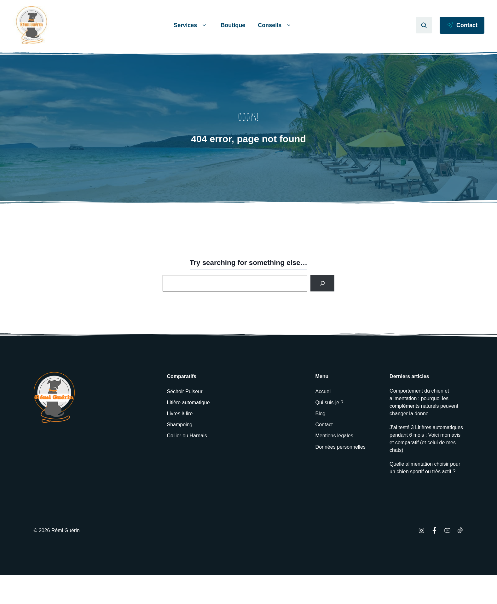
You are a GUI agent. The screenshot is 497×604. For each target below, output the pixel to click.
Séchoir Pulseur (185, 391)
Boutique (233, 25)
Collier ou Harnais (187, 435)
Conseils (275, 25)
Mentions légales (334, 435)
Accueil (323, 391)
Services (191, 25)
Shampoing (180, 424)
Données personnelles (340, 447)
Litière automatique (188, 402)
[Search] (322, 283)
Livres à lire (180, 413)
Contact (324, 424)
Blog (320, 413)
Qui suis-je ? (329, 402)
